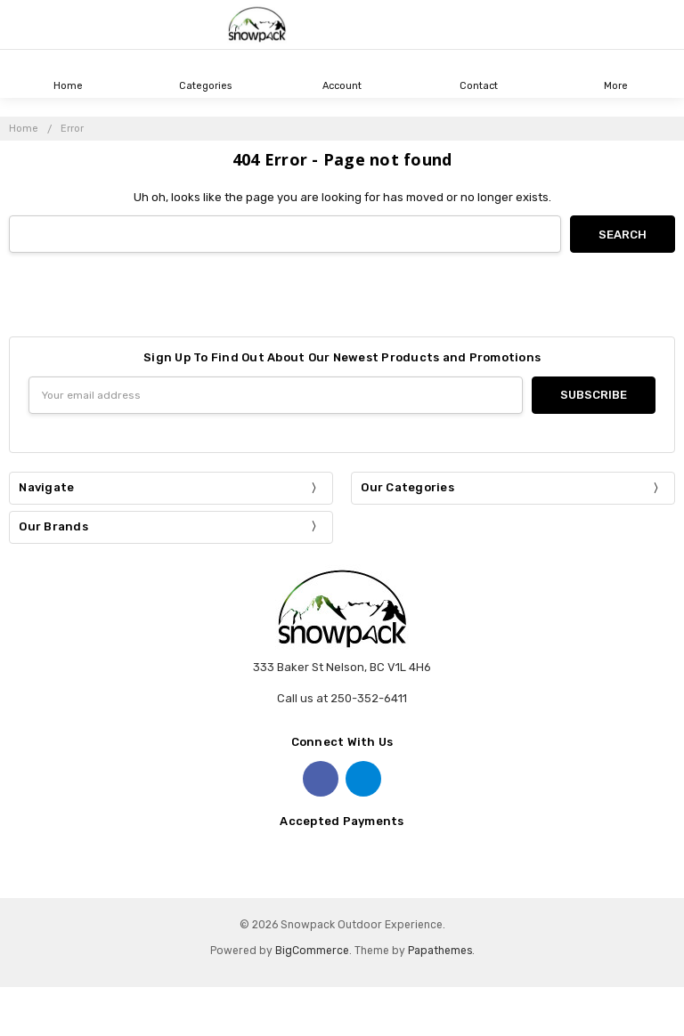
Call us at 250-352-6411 (342, 698)
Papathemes (440, 950)
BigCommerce (312, 950)
